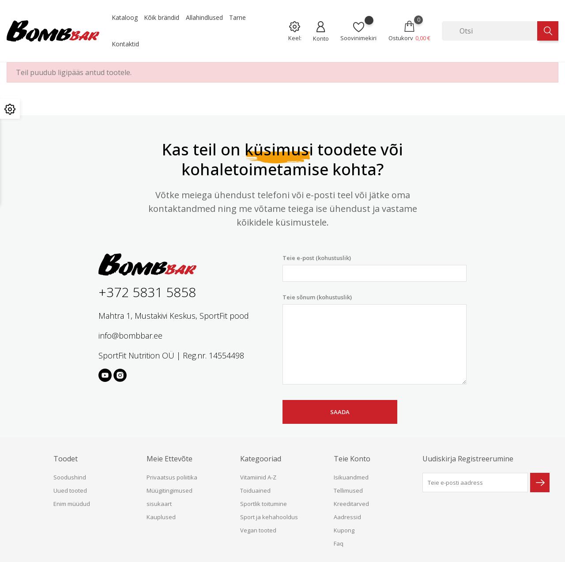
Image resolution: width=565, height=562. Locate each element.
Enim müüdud (71, 504)
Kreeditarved (351, 504)
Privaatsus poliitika (172, 477)
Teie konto (352, 459)
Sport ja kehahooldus (269, 517)
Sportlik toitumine (263, 504)
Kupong (344, 530)
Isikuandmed (351, 477)
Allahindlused (204, 17)
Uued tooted (70, 490)
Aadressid (347, 517)
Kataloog (125, 17)
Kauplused (161, 517)
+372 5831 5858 (147, 292)
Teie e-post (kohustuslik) (374, 268)
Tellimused (348, 490)
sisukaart (159, 504)
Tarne (237, 17)
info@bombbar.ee (130, 335)
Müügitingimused (169, 490)
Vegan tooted (258, 530)
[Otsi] (489, 31)
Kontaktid (125, 44)
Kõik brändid (161, 17)
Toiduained (255, 490)
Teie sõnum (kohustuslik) (374, 339)
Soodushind (69, 477)
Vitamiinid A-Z (258, 477)
